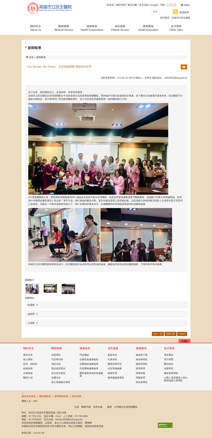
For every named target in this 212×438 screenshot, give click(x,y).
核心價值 (28, 359)
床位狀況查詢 (58, 373)
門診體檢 (84, 355)
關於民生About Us (35, 28)
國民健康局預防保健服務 (91, 374)
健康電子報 (141, 355)
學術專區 (168, 355)
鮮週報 (33, 305)
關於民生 (28, 348)
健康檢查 (85, 348)
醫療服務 (56, 348)
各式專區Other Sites (176, 28)
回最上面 (170, 333)
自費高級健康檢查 (89, 359)
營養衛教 (140, 373)
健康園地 (141, 348)
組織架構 (28, 368)
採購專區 (168, 368)
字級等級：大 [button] (174, 5)
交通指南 (28, 373)
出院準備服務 (115, 368)
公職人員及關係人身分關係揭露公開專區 (175, 379)
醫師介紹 (28, 377)
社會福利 (112, 359)
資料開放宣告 (61, 396)
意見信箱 (143, 5)
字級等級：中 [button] (171, 5)
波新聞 (33, 314)
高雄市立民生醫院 (50, 8)
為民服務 (113, 348)
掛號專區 (56, 355)
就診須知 (56, 364)
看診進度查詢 (58, 368)
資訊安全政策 (29, 396)
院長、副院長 (30, 364)
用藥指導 (140, 377)
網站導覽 (120, 5)
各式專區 (169, 348)
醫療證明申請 (115, 364)
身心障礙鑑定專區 (60, 382)
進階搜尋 (184, 12)
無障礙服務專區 (116, 377)
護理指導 (140, 368)
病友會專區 (141, 382)
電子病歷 (168, 359)
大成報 (33, 323)
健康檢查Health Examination (91, 28)
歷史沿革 (28, 355)
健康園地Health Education (148, 28)
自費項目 (56, 377)
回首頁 (110, 5)
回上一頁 (157, 333)
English (154, 5)
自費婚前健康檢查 (89, 364)
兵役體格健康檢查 (89, 368)
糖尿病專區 (141, 364)
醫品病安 (168, 364)
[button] (175, 11)
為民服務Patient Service (120, 28)
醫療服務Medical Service (64, 28)
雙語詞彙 (132, 5)
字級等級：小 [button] (167, 5)
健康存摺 (112, 373)
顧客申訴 (112, 355)
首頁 (31, 57)
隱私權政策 (45, 396)
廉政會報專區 (171, 373)
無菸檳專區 (141, 359)
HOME (182, 333)
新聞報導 (41, 57)
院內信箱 (76, 396)
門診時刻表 (57, 359)
